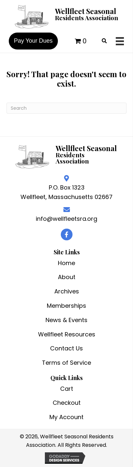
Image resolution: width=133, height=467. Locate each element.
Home (66, 263)
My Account (66, 417)
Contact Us (66, 348)
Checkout (67, 403)
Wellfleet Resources (66, 334)
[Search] (66, 108)
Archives (66, 291)
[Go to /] (66, 16)
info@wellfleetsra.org (66, 219)
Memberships (66, 306)
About (66, 277)
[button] (67, 234)
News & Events (66, 320)
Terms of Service (66, 363)
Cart (66, 389)
